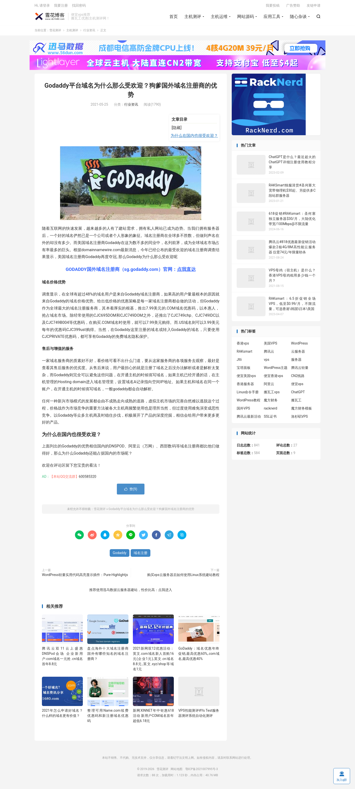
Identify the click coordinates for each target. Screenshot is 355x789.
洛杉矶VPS (299, 418)
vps (266, 361)
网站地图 (176, 770)
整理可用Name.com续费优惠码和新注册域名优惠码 (107, 717)
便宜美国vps (246, 377)
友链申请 (313, 6)
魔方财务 (271, 402)
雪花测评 (50, 17)
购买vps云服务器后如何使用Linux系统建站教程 (183, 576)
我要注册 (61, 6)
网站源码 (245, 17)
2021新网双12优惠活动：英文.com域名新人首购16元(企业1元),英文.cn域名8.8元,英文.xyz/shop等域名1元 (153, 660)
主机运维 (219, 17)
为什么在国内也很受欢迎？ (194, 137)
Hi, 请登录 (42, 6)
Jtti (239, 361)
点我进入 (165, 591)
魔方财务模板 (301, 410)
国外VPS (243, 410)
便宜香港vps (273, 377)
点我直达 (186, 271)
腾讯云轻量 (299, 369)
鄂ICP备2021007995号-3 (201, 770)
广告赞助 (293, 6)
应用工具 (272, 17)
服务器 (296, 361)
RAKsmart (244, 353)
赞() (130, 491)
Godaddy (119, 554)
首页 (173, 17)
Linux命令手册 (248, 394)
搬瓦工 (296, 402)
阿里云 (269, 386)
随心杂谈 (298, 17)
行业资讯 (89, 32)
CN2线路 (298, 377)
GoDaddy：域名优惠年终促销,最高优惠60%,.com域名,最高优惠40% (198, 655)
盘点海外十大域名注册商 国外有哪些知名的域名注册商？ (107, 655)
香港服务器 (245, 386)
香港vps (243, 345)
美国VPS (270, 345)
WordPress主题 (275, 369)
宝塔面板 (243, 369)
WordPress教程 (248, 402)
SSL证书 (270, 418)
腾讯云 (269, 353)
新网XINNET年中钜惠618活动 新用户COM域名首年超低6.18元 (153, 717)
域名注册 (140, 554)
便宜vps (297, 386)
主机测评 (192, 17)
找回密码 (79, 6)
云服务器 (298, 353)
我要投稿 (273, 6)
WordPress (299, 345)
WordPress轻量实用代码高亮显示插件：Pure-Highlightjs (85, 576)
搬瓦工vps (272, 394)
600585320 (87, 478)
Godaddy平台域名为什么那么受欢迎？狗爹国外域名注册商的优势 (151, 510)
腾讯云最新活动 (249, 418)
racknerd (270, 410)
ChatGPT (298, 394)
